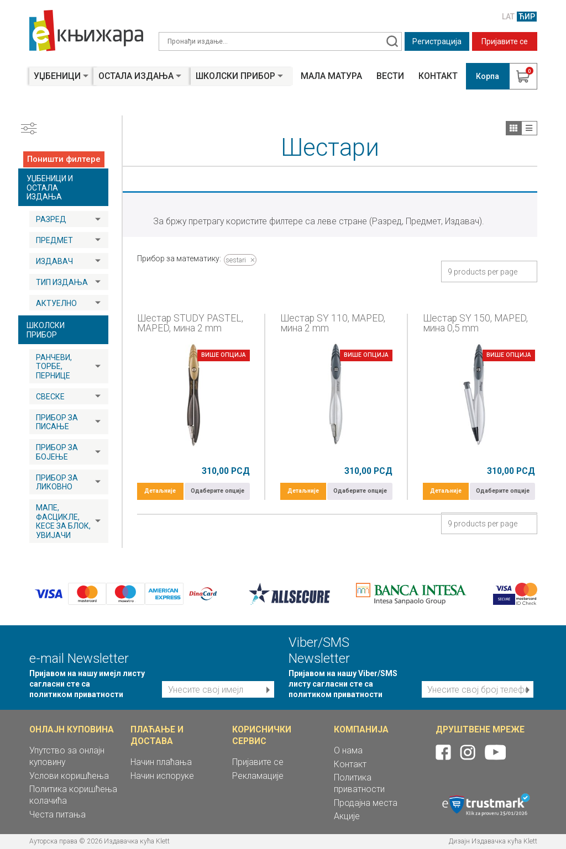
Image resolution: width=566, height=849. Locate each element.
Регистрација (437, 41)
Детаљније (160, 490)
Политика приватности (359, 783)
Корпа (487, 76)
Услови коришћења (69, 776)
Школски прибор (235, 76)
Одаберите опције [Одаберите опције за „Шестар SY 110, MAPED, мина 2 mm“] (360, 490)
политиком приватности (76, 694)
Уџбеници (57, 76)
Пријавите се (504, 41)
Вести (390, 76)
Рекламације (258, 776)
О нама (348, 750)
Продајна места (365, 803)
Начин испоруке (162, 776)
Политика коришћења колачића (73, 795)
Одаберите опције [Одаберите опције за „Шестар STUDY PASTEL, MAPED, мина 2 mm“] (217, 490)
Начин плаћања (161, 762)
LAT (508, 16)
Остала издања (136, 76)
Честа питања (57, 814)
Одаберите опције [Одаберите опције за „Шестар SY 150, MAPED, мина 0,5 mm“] (503, 490)
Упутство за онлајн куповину (66, 756)
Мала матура (331, 76)
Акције (347, 816)
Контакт (438, 76)
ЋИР (526, 16)
